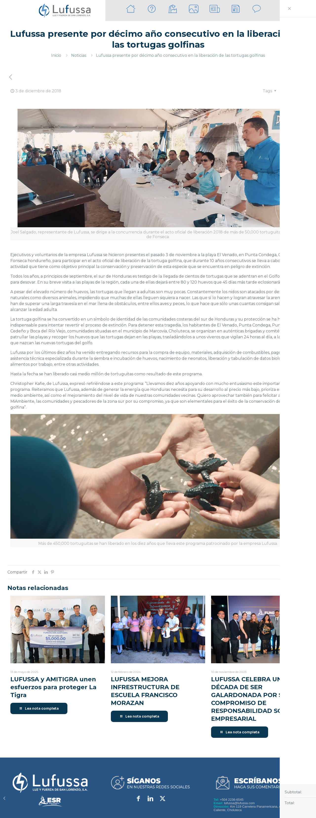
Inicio (56, 55)
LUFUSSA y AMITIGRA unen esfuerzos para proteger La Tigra (53, 687)
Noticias (78, 55)
